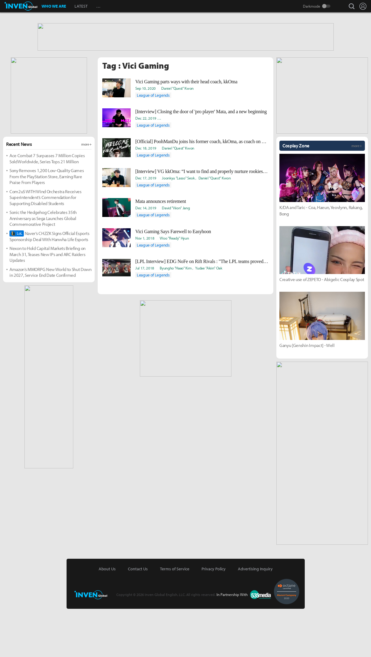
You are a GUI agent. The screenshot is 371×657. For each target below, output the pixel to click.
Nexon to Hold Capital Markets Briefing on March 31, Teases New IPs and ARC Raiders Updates (47, 302)
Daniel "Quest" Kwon (177, 136)
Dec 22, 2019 (145, 166)
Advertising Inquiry (255, 617)
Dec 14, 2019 (145, 256)
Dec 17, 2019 (145, 226)
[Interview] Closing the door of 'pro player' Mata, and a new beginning (201, 159)
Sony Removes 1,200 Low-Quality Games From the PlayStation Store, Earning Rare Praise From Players (46, 224)
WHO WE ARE (54, 6)
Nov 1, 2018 (144, 286)
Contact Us (138, 617)
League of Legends (153, 143)
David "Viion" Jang (176, 256)
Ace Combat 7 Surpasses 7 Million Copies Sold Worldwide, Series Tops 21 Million (47, 207)
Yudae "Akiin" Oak (208, 316)
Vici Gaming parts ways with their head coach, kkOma (186, 129)
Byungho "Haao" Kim (175, 316)
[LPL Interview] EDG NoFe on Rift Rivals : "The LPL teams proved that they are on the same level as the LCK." (202, 309)
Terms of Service (174, 617)
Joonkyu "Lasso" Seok (178, 226)
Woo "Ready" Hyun (174, 286)
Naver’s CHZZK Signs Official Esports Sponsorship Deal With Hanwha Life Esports (49, 285)
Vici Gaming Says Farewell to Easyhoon (173, 279)
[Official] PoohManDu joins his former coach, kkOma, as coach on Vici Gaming (202, 189)
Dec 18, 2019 (145, 196)
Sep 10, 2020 (145, 136)
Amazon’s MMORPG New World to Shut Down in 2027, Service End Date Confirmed (50, 321)
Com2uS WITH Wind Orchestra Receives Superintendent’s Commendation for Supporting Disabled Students (45, 245)
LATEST (81, 6)
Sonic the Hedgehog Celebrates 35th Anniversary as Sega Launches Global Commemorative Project (43, 266)
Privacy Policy (214, 617)
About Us (107, 617)
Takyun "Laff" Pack (246, 166)
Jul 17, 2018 (144, 316)
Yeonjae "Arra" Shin (214, 166)
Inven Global (21, 6)
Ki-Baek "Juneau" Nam (179, 166)
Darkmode (311, 6)
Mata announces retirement (160, 249)
